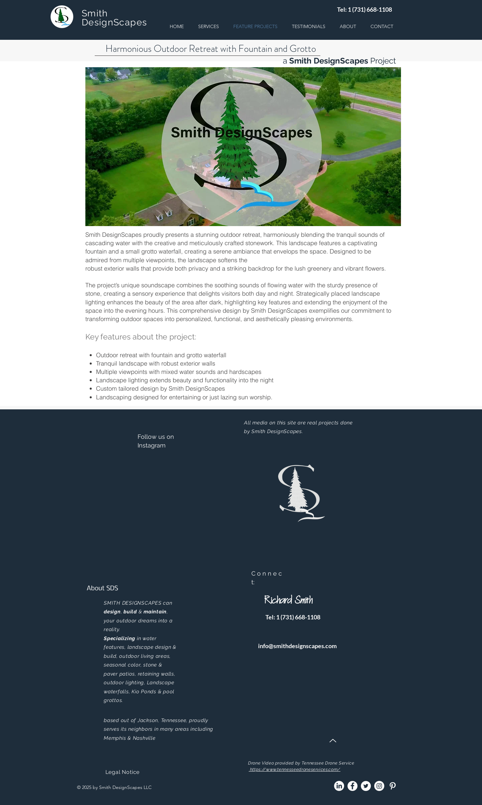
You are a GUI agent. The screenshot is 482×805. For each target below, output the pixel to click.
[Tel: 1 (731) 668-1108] (364, 9)
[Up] (333, 740)
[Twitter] (366, 786)
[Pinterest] (393, 786)
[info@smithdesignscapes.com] (297, 645)
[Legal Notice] (122, 772)
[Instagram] (379, 786)
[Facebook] (352, 786)
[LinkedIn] (339, 786)
